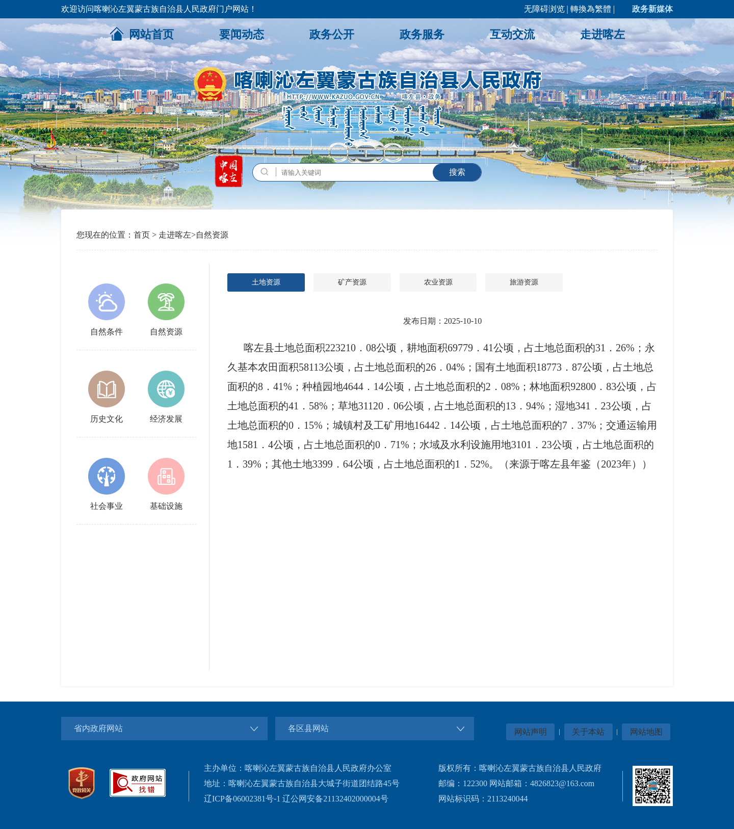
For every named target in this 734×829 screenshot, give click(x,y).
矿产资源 (352, 282)
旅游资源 (524, 282)
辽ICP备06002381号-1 (242, 798)
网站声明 (530, 732)
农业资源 (438, 282)
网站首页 (142, 34)
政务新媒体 (652, 9)
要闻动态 (241, 34)
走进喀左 (602, 34)
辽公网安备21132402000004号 (335, 798)
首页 (142, 234)
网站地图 (646, 732)
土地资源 (266, 282)
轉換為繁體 (590, 9)
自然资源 (212, 234)
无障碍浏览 (544, 9)
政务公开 (331, 34)
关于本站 (588, 732)
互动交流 (512, 34)
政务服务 (422, 34)
